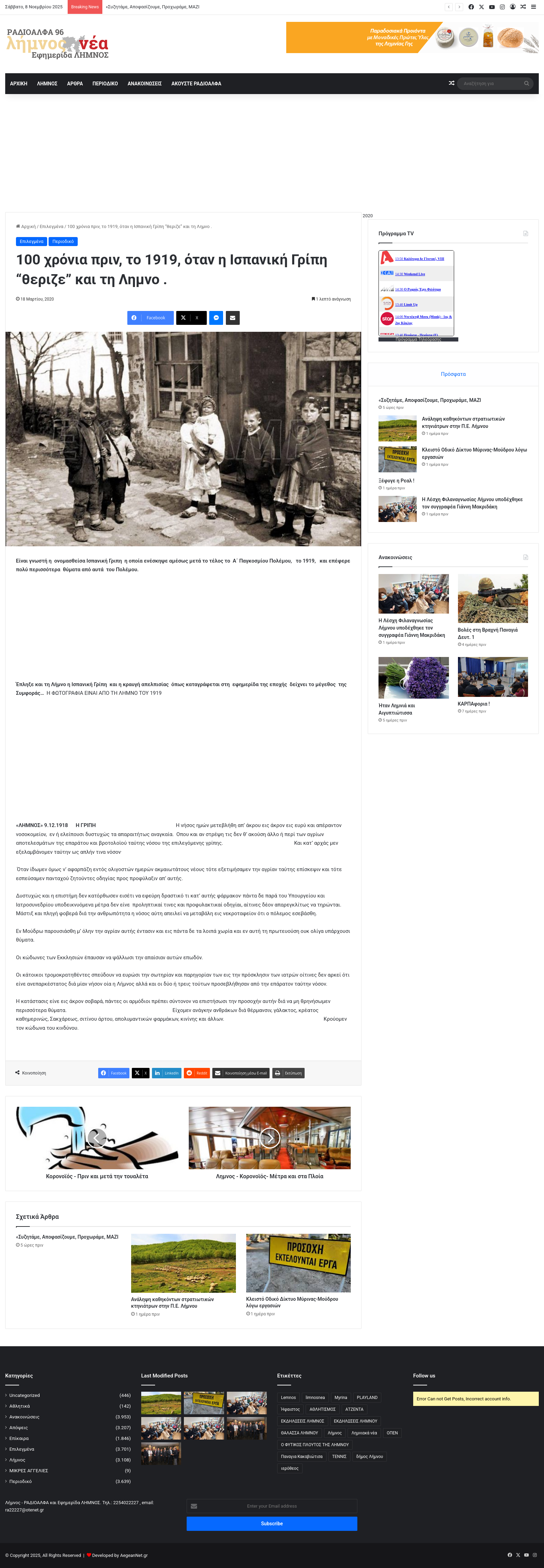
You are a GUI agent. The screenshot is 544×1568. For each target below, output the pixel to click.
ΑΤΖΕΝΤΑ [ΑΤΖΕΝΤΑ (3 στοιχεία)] (355, 1409)
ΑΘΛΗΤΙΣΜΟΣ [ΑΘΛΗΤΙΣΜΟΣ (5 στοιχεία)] (322, 1409)
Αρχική (26, 226)
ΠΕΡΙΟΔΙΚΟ (105, 83)
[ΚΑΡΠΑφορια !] (493, 677)
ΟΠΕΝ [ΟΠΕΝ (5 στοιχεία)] (392, 1433)
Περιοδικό (63, 241)
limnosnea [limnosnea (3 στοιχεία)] (315, 1397)
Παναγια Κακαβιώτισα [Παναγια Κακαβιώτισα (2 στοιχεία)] (302, 1456)
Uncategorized (24, 1395)
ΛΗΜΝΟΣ (47, 83)
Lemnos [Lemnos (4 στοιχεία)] (288, 1397)
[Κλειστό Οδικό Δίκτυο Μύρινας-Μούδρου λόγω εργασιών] (298, 1263)
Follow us (424, 1376)
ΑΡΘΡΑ (75, 83)
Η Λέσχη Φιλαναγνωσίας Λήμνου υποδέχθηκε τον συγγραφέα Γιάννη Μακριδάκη (412, 628)
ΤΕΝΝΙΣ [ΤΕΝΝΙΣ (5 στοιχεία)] (339, 1456)
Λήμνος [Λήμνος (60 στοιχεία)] (335, 1433)
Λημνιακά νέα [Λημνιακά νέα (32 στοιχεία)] (364, 1433)
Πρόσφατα (453, 374)
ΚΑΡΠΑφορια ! (474, 704)
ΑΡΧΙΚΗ (18, 83)
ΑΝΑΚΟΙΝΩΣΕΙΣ (145, 83)
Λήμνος (17, 1459)
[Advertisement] (272, 153)
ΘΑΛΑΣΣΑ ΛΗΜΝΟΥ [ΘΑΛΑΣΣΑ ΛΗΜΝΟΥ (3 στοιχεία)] (299, 1433)
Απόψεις (18, 1427)
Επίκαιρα (18, 1438)
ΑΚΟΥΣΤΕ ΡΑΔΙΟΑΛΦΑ (196, 83)
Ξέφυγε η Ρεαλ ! (396, 480)
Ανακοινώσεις (24, 1416)
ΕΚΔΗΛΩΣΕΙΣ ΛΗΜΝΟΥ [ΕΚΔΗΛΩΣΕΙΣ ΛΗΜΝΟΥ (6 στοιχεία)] (355, 1421)
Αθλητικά (19, 1406)
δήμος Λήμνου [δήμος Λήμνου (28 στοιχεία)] (369, 1456)
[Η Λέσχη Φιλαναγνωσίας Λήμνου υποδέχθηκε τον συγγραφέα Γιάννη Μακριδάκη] (398, 509)
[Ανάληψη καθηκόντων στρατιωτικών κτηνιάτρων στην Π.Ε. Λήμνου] (183, 1263)
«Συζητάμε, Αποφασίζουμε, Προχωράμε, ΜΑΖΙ (152, 6)
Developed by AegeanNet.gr (120, 1555)
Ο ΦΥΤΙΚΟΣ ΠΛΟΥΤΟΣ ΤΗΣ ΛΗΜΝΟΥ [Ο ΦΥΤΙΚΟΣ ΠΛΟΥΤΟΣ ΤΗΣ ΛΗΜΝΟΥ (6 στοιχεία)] (315, 1444)
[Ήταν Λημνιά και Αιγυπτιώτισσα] (414, 677)
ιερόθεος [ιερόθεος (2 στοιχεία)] (290, 1468)
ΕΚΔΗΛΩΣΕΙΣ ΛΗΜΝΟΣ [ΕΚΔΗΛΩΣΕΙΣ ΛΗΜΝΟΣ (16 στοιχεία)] (302, 1421)
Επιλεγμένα (51, 226)
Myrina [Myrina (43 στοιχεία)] (341, 1397)
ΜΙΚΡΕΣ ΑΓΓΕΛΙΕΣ (28, 1470)
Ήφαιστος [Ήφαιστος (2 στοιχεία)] (290, 1409)
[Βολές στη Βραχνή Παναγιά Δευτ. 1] (493, 598)
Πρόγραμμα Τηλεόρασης (418, 339)
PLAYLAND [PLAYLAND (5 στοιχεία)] (367, 1397)
